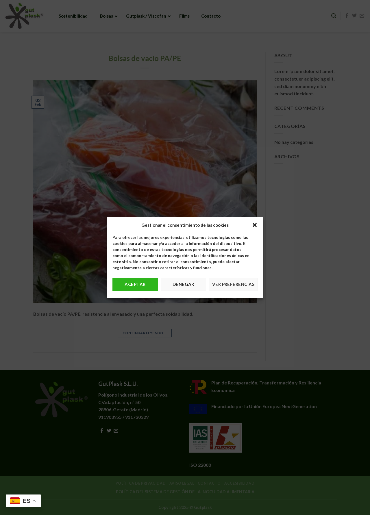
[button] (255, 225)
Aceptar (135, 284)
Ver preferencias (233, 284)
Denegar (183, 284)
